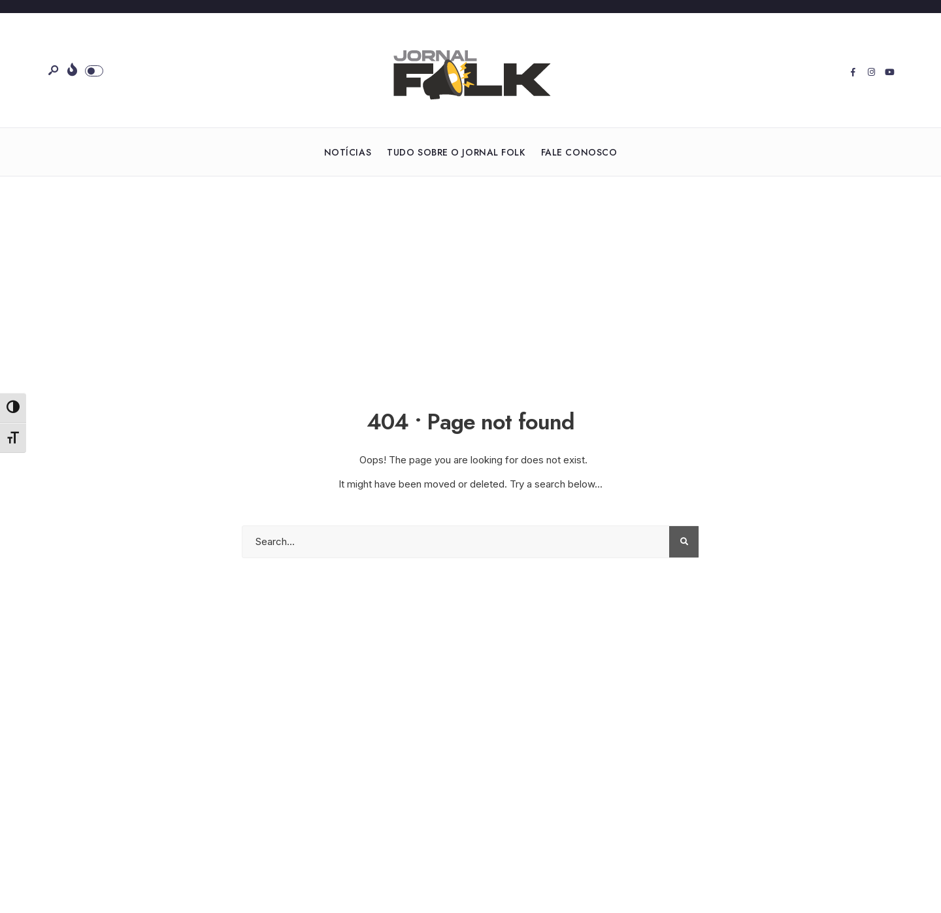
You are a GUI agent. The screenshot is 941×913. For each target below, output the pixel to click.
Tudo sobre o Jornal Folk (456, 152)
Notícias (347, 152)
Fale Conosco (579, 152)
